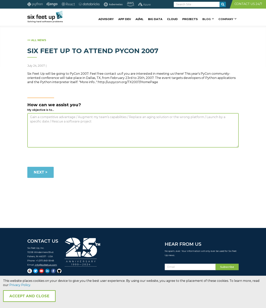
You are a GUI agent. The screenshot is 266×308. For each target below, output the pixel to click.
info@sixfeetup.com (45, 265)
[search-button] (223, 4)
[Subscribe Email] (190, 268)
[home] (45, 16)
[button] (208, 19)
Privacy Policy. (20, 285)
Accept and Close (29, 296)
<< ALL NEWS (36, 40)
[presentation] (56, 157)
